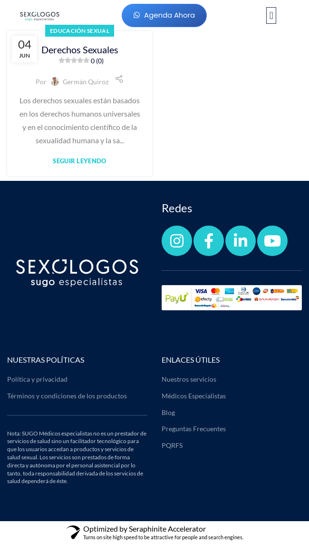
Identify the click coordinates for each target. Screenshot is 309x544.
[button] (271, 15)
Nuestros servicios (189, 379)
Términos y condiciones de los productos (67, 396)
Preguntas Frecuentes (194, 429)
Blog (168, 412)
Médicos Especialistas (194, 396)
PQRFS (172, 445)
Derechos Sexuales (79, 55)
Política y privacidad (37, 379)
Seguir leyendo (79, 161)
